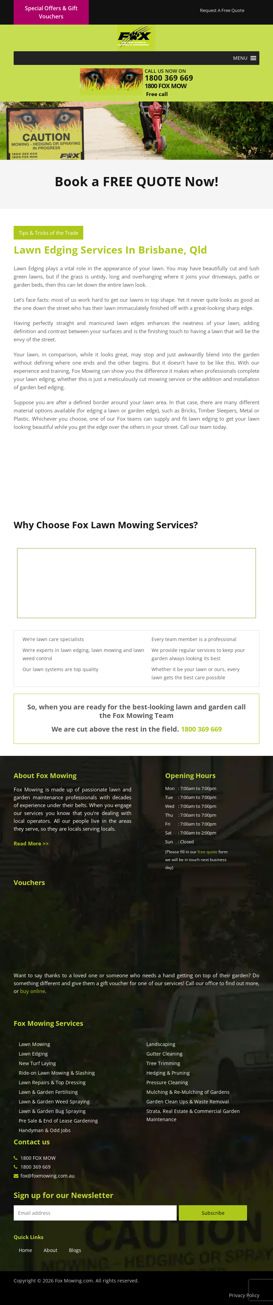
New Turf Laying (37, 1063)
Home (25, 1250)
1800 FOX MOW (38, 1158)
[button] (240, 58)
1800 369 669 (169, 77)
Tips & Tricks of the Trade (48, 232)
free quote (207, 852)
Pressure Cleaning (167, 1082)
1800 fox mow (165, 86)
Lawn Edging (33, 1053)
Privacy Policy (244, 1295)
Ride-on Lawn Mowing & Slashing (57, 1073)
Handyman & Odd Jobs (45, 1130)
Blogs (75, 1250)
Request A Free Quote (222, 10)
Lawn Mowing (34, 1044)
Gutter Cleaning (164, 1053)
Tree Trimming (163, 1063)
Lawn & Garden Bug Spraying (52, 1111)
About (50, 1250)
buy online (32, 991)
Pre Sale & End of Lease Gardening (58, 1120)
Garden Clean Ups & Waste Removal (187, 1101)
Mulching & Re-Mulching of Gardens (188, 1092)
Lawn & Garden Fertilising (48, 1092)
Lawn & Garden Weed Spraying (54, 1101)
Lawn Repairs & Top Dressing (52, 1082)
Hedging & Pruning (168, 1073)
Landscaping (160, 1044)
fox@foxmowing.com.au (47, 1175)
